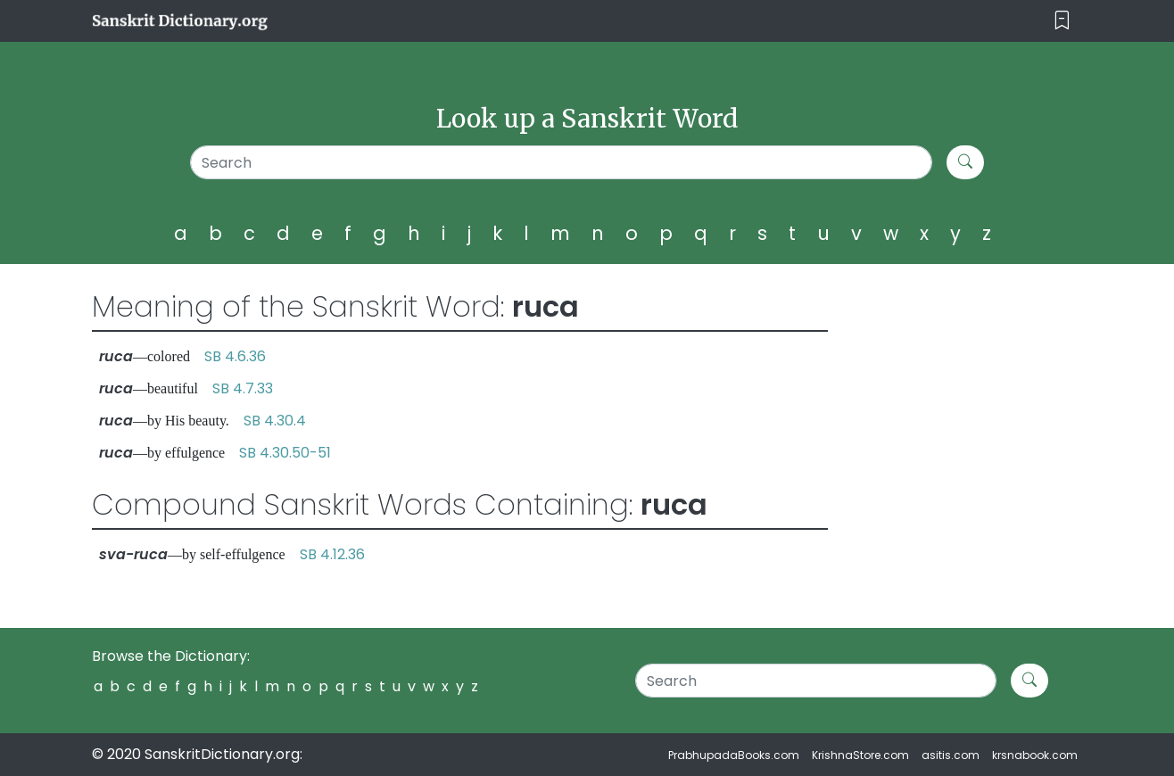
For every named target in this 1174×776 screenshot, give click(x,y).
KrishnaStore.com (860, 755)
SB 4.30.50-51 (285, 452)
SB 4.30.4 (275, 420)
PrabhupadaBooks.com (733, 755)
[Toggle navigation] (1062, 21)
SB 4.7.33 (242, 388)
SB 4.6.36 (235, 356)
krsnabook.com (1035, 755)
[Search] (561, 162)
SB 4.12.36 (332, 554)
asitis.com (951, 755)
